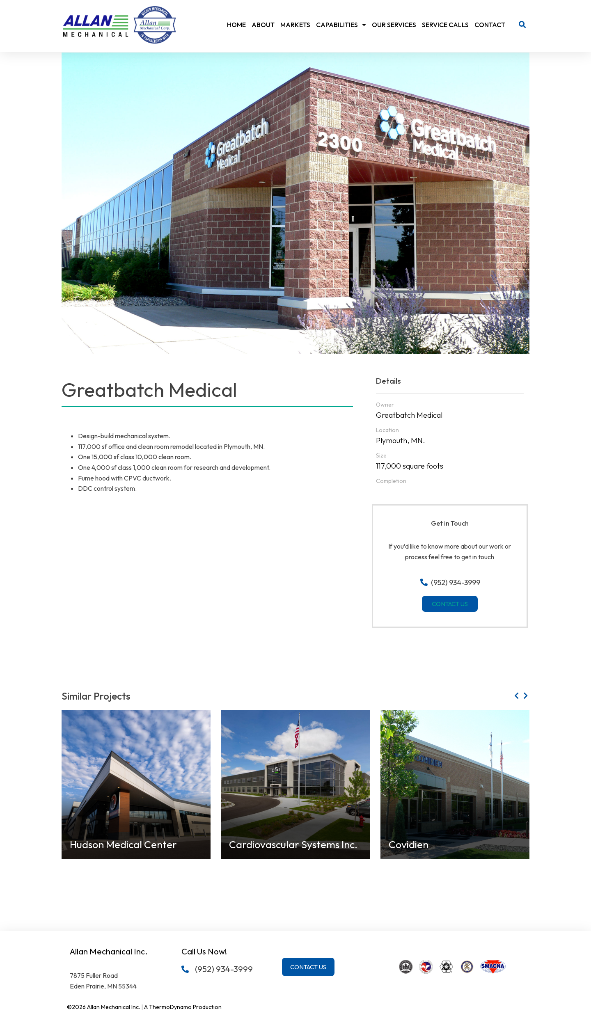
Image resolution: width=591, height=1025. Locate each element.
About (263, 25)
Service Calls (445, 25)
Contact (489, 25)
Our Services (394, 25)
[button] (522, 25)
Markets (295, 25)
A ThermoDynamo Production (183, 1007)
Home (236, 25)
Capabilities (341, 24)
